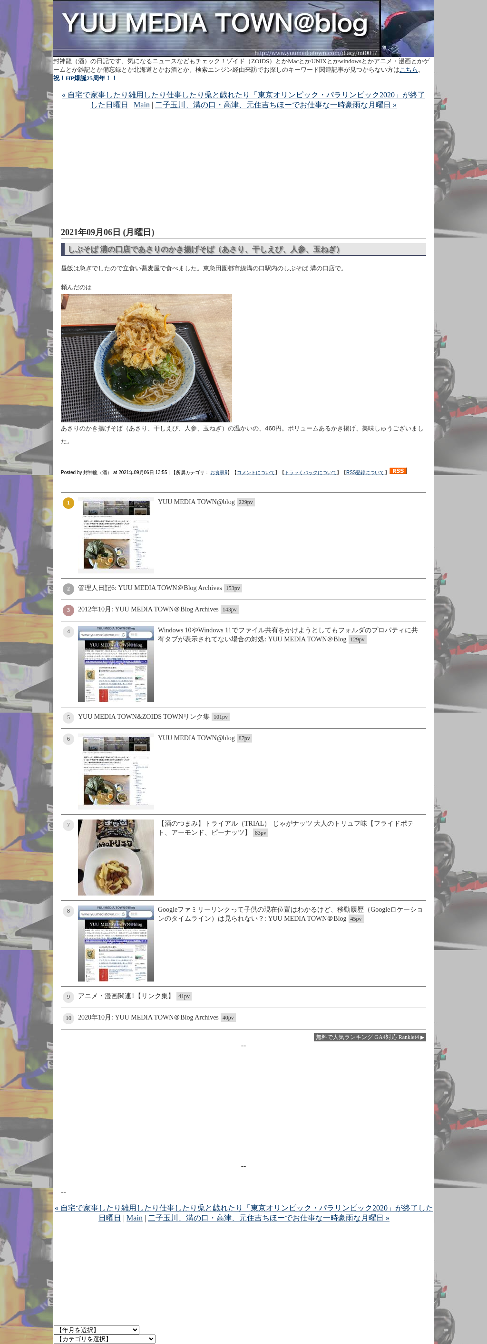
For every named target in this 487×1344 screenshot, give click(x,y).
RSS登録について (365, 472)
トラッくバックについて (310, 472)
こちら (408, 69)
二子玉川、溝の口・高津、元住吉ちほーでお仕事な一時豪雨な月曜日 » (276, 105)
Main (142, 105)
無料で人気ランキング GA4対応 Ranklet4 (367, 1037)
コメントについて (256, 472)
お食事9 (218, 472)
